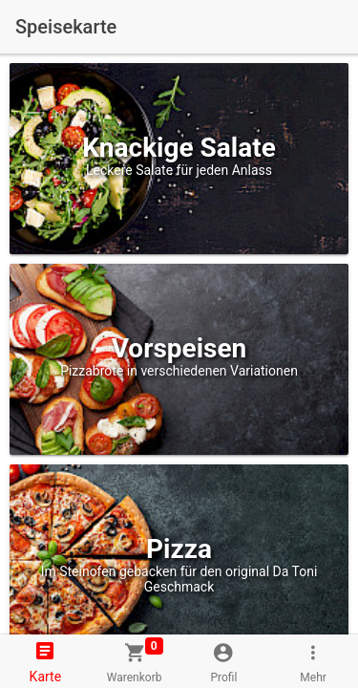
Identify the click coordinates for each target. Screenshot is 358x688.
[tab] (45, 661)
